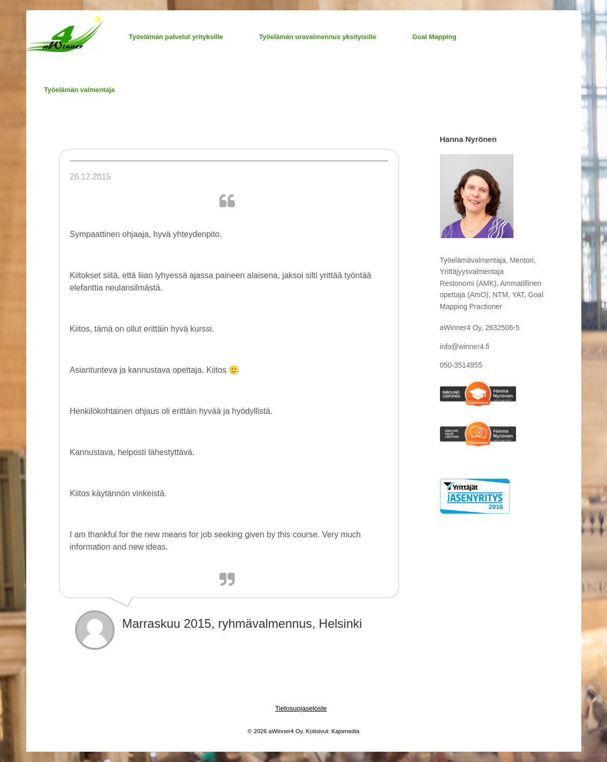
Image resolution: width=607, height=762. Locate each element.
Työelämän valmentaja (79, 90)
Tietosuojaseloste (301, 708)
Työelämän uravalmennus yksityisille (317, 37)
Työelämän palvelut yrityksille (176, 37)
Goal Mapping (434, 37)
